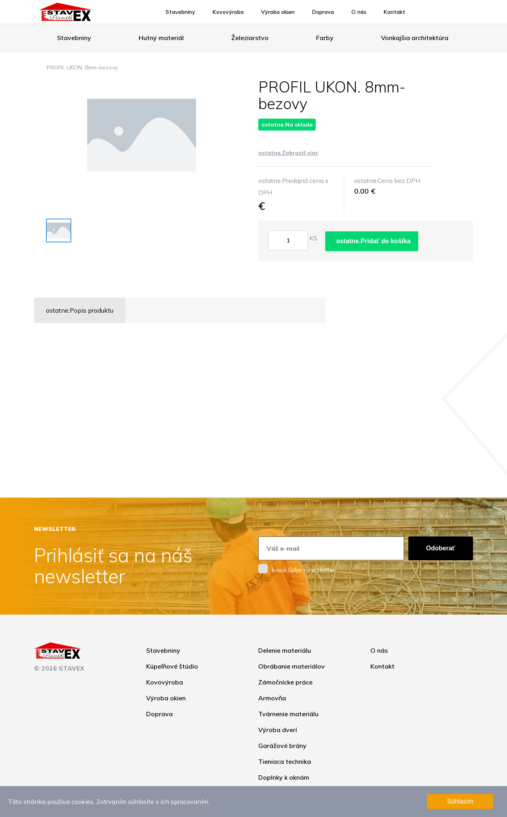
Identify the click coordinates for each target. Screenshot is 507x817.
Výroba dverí (277, 730)
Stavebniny (180, 11)
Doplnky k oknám (283, 777)
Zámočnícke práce (285, 682)
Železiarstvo (250, 38)
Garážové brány (282, 746)
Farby (325, 38)
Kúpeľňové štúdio (172, 666)
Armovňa (272, 698)
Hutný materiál (161, 38)
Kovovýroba (228, 11)
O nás (358, 11)
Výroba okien (278, 11)
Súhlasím (460, 801)
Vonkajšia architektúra (414, 38)
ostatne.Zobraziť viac (288, 152)
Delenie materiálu (284, 650)
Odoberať (440, 548)
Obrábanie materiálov (291, 666)
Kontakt (394, 11)
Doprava (323, 11)
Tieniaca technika (284, 761)
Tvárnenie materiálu (288, 714)
